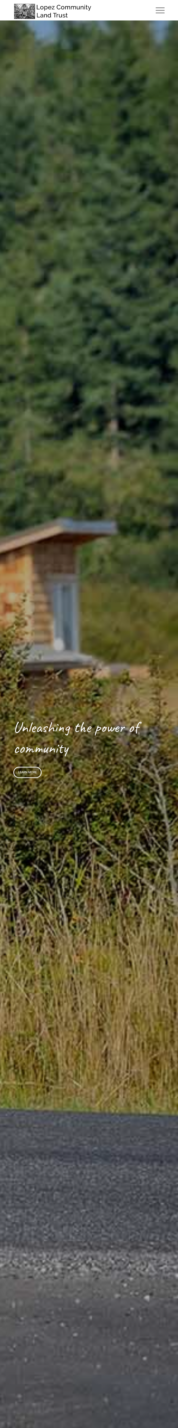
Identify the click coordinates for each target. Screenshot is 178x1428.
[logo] (73, 10)
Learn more (27, 772)
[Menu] (158, 10)
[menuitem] (158, 10)
